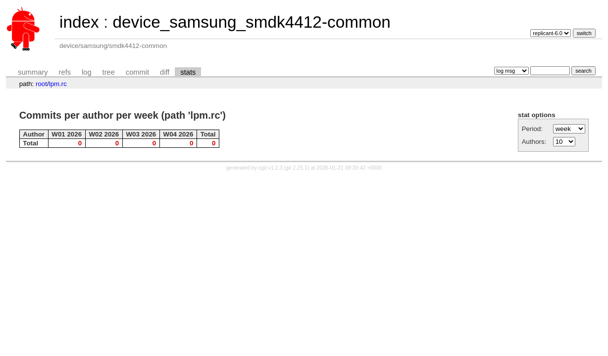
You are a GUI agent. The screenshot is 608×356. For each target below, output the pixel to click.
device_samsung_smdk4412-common (251, 22)
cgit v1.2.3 (270, 168)
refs (65, 72)
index (79, 22)
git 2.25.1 (296, 168)
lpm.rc (58, 84)
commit (137, 72)
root (41, 84)
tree (108, 72)
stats (188, 72)
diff (164, 72)
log (87, 72)
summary (33, 72)
